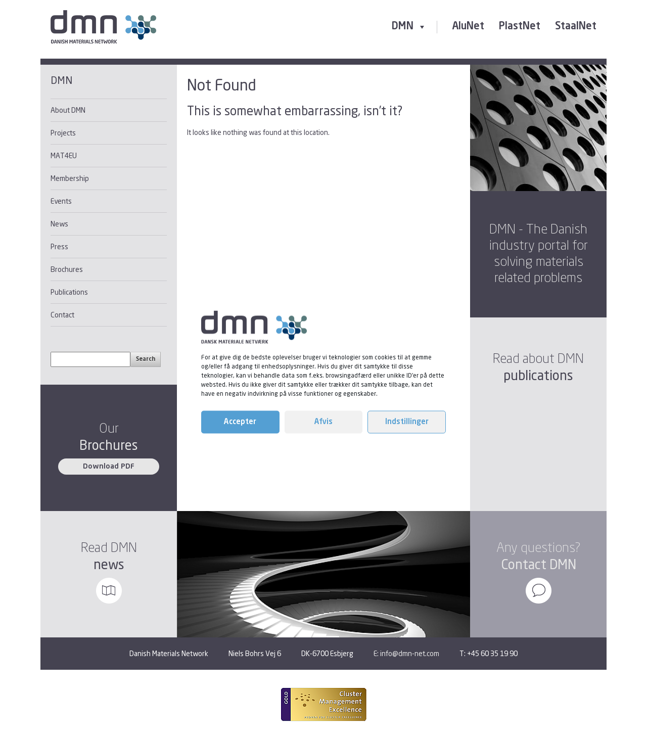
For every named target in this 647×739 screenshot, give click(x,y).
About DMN (68, 110)
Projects (63, 132)
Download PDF (108, 466)
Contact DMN (538, 564)
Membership (70, 178)
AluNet (468, 27)
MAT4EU (64, 155)
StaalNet (575, 27)
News (59, 223)
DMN (409, 26)
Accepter (240, 422)
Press (59, 246)
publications (538, 375)
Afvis (323, 422)
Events (61, 201)
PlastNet (519, 27)
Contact (62, 314)
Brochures (67, 269)
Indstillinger (407, 422)
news (109, 564)
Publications (69, 292)
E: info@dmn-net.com (406, 653)
